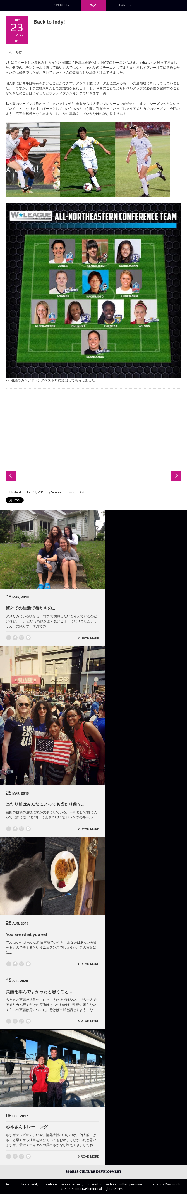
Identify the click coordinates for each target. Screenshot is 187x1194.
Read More (90, 638)
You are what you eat (26, 934)
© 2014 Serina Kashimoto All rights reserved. (93, 1188)
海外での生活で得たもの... (31, 608)
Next (176, 476)
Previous (11, 476)
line (28, 637)
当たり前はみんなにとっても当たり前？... (45, 804)
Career (125, 5)
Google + (21, 637)
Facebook (15, 637)
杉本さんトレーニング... (28, 1126)
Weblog (61, 5)
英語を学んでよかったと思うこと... (39, 991)
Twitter (8, 637)
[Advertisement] (93, 426)
